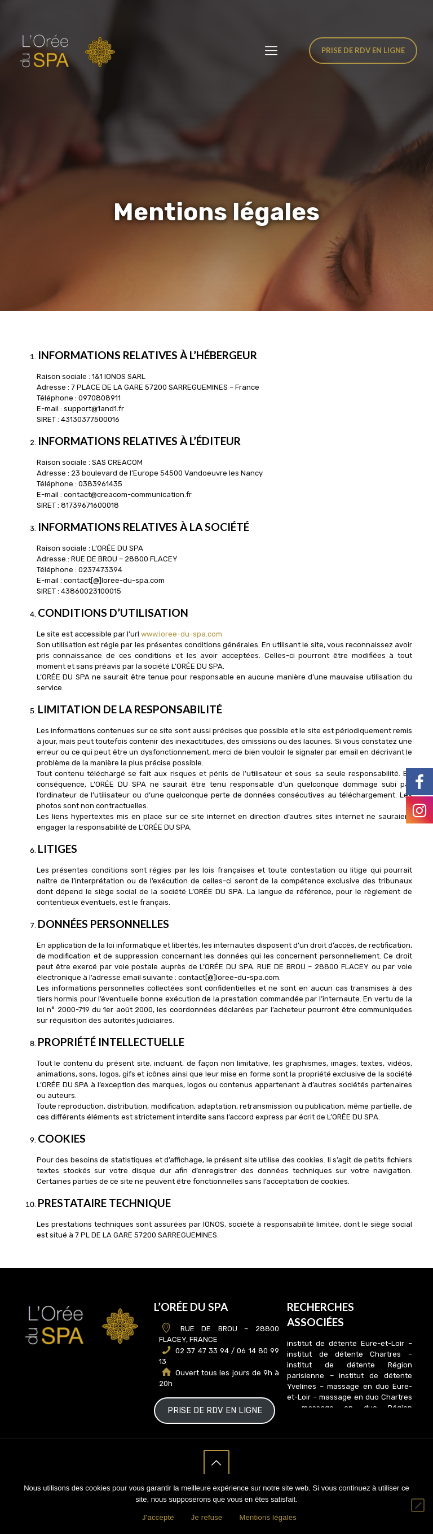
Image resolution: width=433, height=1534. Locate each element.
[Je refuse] (418, 1505)
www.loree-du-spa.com (181, 634)
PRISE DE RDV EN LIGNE (214, 1410)
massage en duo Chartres (365, 1397)
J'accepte (158, 1517)
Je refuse (207, 1517)
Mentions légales (268, 1517)
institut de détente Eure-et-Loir (345, 1343)
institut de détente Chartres (344, 1354)
